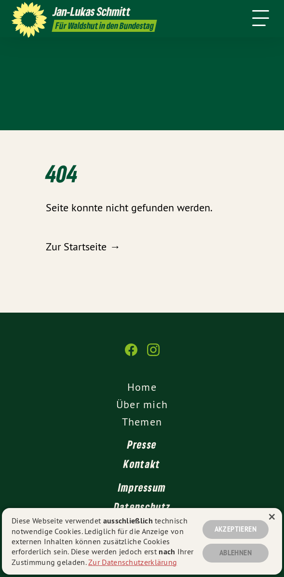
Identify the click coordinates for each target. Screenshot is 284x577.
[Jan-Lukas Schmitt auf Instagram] (153, 355)
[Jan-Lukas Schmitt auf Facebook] (131, 355)
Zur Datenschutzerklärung (132, 562)
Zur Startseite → (83, 246)
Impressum (142, 487)
